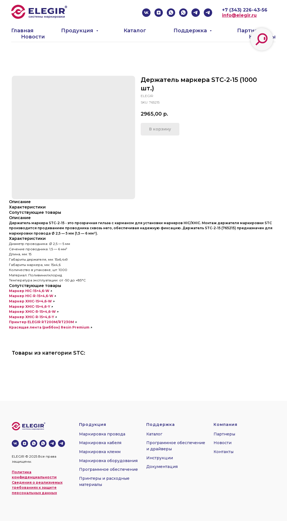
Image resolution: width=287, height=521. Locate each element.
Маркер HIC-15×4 (25, 291)
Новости (33, 37)
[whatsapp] (171, 12)
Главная (22, 30)
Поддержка (190, 30)
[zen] (158, 12)
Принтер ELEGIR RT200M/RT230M (41, 322)
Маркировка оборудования (108, 460)
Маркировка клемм (100, 451)
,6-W (45, 291)
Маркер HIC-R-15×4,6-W (31, 296)
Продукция (78, 30)
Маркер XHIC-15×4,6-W (30, 301)
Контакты (223, 451)
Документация (162, 466)
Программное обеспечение (108, 469)
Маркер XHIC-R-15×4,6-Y (31, 317)
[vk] (146, 12)
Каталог (135, 30)
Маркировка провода (102, 434)
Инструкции (159, 457)
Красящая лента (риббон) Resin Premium (49, 327)
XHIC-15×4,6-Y (37, 306)
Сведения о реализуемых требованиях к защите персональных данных (37, 487)
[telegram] (195, 12)
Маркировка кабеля (100, 442)
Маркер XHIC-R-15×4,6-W (32, 311)
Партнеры (251, 30)
